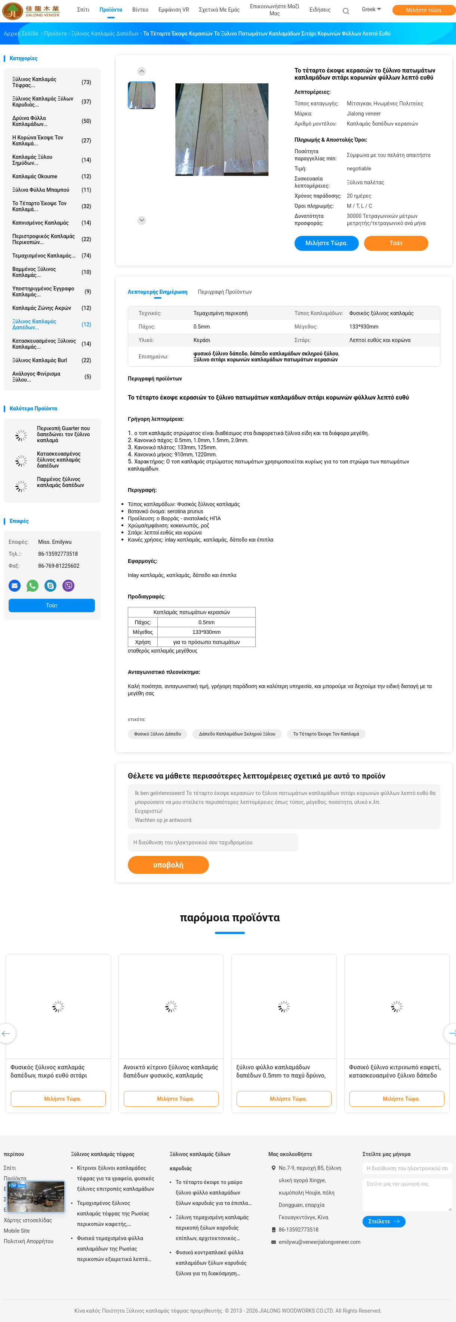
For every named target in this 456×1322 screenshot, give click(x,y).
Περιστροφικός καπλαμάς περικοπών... (51, 239)
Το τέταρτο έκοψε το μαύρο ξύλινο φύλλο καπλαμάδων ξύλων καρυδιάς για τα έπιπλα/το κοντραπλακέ (213, 1193)
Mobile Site (17, 1231)
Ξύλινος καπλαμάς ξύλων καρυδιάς (200, 1161)
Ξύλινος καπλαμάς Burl (51, 360)
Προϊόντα (15, 1178)
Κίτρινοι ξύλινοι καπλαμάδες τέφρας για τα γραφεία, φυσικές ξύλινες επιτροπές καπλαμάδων (115, 1178)
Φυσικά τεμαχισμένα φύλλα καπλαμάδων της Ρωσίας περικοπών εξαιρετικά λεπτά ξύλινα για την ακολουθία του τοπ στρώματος (112, 1249)
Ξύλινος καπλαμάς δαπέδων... (51, 324)
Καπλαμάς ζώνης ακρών (51, 308)
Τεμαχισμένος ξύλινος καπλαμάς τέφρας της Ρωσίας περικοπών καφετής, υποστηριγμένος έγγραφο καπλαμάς (113, 1214)
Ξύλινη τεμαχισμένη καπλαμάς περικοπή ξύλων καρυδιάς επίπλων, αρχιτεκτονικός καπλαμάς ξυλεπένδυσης (212, 1229)
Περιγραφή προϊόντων (225, 292)
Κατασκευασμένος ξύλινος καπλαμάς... (51, 344)
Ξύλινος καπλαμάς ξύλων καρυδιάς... (51, 102)
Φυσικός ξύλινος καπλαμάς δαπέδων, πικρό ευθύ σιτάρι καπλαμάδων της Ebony (48, 1075)
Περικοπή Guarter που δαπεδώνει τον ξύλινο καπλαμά (63, 434)
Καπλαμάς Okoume (51, 176)
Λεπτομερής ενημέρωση (157, 292)
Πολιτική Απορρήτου (28, 1241)
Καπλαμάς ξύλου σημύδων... (51, 160)
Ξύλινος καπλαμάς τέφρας (103, 1154)
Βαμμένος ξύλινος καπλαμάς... (51, 272)
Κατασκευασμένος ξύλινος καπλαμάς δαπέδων (59, 460)
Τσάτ (52, 605)
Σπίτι (10, 1168)
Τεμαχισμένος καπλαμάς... (51, 255)
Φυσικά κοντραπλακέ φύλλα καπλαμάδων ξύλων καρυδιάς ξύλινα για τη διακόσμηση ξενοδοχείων (211, 1264)
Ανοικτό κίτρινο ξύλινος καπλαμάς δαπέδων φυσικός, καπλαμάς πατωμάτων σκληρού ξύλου (170, 1075)
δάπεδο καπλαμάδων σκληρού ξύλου (237, 734)
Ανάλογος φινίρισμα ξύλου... (51, 377)
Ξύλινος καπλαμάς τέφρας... (51, 82)
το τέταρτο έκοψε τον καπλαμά (326, 734)
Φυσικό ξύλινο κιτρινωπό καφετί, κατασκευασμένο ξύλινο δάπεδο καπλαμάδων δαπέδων (395, 1075)
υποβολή (168, 864)
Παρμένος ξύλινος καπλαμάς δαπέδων (60, 482)
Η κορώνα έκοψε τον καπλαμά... (51, 141)
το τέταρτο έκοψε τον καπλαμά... (51, 206)
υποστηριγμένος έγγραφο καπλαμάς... (51, 292)
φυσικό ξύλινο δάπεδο (157, 734)
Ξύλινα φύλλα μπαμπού (51, 190)
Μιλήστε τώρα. (424, 10)
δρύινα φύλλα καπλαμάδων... (51, 121)
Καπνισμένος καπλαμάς (51, 223)
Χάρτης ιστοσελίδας (28, 1220)
